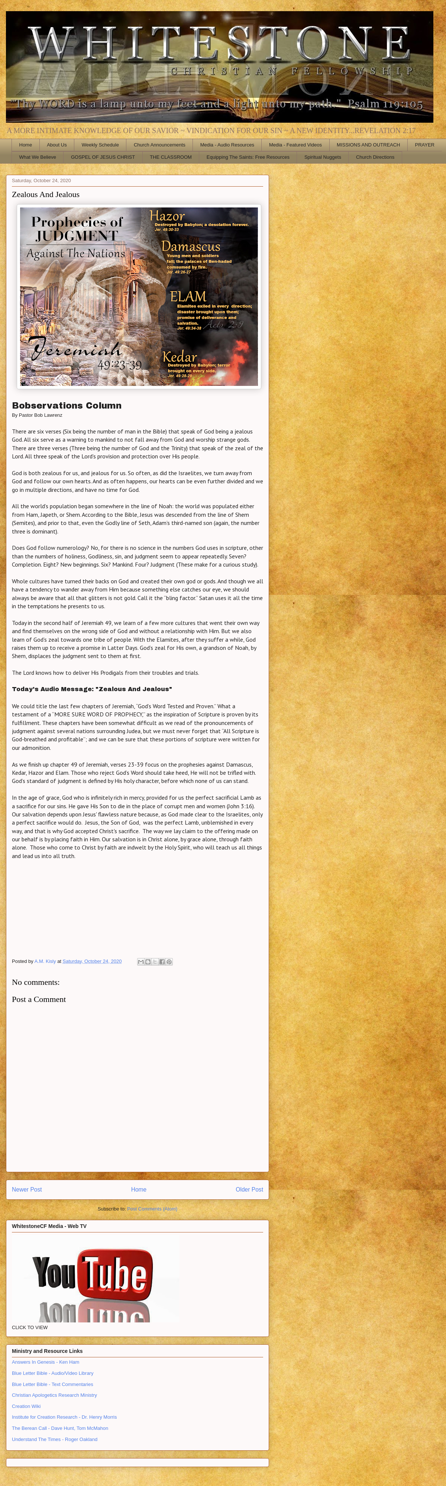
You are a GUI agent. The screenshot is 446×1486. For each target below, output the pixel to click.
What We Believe (37, 157)
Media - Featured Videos (295, 145)
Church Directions (375, 157)
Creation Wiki (26, 1406)
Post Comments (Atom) (152, 1209)
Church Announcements (159, 145)
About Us (57, 145)
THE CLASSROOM (171, 157)
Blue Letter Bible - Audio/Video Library (52, 1373)
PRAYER (425, 145)
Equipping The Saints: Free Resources (248, 157)
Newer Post (27, 1189)
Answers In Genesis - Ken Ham (45, 1362)
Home (25, 145)
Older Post (249, 1189)
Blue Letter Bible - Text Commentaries (52, 1384)
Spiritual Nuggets (322, 157)
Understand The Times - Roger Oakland (54, 1439)
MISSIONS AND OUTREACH (368, 145)
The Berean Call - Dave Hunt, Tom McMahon (60, 1428)
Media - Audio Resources (227, 145)
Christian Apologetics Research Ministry (54, 1395)
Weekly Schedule (100, 145)
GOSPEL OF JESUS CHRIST (103, 157)
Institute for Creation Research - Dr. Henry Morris (64, 1417)
